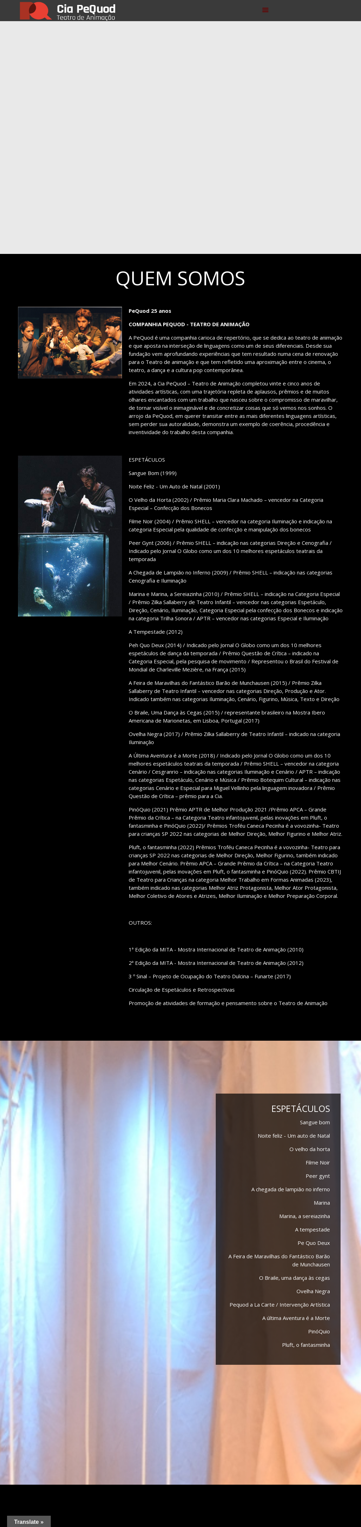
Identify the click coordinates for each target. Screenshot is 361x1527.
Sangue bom (315, 1122)
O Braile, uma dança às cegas (294, 1277)
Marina (322, 1202)
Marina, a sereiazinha (304, 1215)
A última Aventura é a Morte (296, 1317)
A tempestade (312, 1229)
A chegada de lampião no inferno (290, 1189)
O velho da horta (309, 1148)
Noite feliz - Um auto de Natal (294, 1135)
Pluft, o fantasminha (306, 1344)
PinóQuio (319, 1331)
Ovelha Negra (313, 1291)
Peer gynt (318, 1175)
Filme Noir (318, 1162)
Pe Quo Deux (314, 1242)
